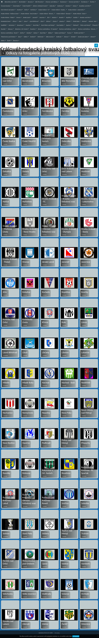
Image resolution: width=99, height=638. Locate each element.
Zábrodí (92, 37)
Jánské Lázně (26, 17)
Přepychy (94, 25)
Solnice (35, 33)
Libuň (42, 21)
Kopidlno (68, 17)
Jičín (48, 17)
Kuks (20, 21)
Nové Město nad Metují (47, 25)
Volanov (66, 37)
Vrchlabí (73, 37)
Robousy (10, 29)
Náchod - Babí (92, 21)
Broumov (30, 2)
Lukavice (61, 21)
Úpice (19, 37)
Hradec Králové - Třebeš (7, 17)
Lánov (25, 21)
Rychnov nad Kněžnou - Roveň (9, 33)
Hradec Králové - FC (43, 10)
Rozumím (76, 636)
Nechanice (11, 25)
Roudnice (32, 29)
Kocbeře (61, 17)
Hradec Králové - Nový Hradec (29, 13)
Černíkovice (84, 2)
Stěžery (50, 33)
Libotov (55, 21)
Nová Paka (36, 25)
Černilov (92, 2)
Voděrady (58, 37)
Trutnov (69, 33)
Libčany (48, 21)
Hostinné (19, 10)
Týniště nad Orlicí (78, 33)
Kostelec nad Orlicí (85, 17)
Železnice (15, 40)
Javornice (42, 17)
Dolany (75, 6)
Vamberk (32, 37)
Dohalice (67, 6)
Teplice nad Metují (60, 33)
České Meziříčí (26, 6)
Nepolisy (28, 25)
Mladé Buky (76, 21)
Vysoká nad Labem (83, 37)
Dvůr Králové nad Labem (7, 10)
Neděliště (3, 25)
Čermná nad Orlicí (74, 2)
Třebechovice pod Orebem (8, 37)
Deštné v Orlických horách (40, 6)
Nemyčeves (20, 25)
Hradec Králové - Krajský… (59, 10)
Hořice (26, 10)
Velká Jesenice (50, 37)
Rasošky (3, 29)
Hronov (18, 17)
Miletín (68, 21)
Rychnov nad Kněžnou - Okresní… (87, 29)
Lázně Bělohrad (34, 21)
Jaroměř (34, 17)
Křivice (14, 21)
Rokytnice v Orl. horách (21, 29)
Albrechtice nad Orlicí (10, 2)
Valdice (26, 37)
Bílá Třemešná (39, 2)
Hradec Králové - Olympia (63, 13)
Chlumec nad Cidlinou (52, 2)
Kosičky (75, 17)
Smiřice (22, 33)
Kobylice (54, 17)
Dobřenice (60, 6)
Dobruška (52, 6)
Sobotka (28, 33)
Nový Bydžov (60, 25)
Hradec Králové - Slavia (79, 13)
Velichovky (40, 37)
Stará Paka (43, 33)
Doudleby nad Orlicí (84, 6)
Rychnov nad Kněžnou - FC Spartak (47, 29)
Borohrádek (22, 2)
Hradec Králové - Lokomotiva (76, 10)
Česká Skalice (16, 6)
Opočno (68, 25)
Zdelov (3, 40)
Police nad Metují (85, 25)
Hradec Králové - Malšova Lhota (9, 13)
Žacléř (8, 40)
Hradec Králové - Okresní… (47, 13)
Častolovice (63, 2)
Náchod (84, 21)
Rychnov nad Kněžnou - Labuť (67, 29)
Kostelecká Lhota (5, 21)
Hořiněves (33, 10)
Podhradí (75, 25)
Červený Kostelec (5, 6)
